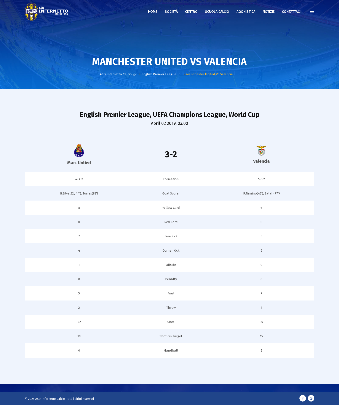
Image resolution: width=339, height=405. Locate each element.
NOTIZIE (269, 12)
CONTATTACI (291, 12)
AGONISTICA (246, 12)
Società (171, 12)
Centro (191, 12)
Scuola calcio (217, 12)
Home (152, 12)
